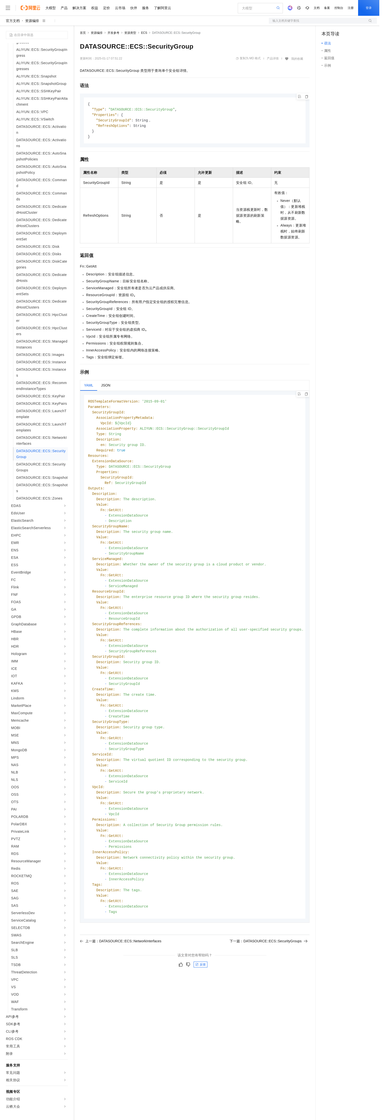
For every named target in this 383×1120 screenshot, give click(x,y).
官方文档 (13, 21)
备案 (327, 8)
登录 (369, 8)
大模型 (50, 8)
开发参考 (113, 33)
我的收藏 (297, 58)
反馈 (200, 989)
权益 (94, 8)
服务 (145, 8)
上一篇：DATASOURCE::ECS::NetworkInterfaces (120, 966)
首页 (83, 33)
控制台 (338, 8)
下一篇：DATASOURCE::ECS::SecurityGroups (269, 966)
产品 (64, 8)
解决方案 (79, 8)
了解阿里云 (162, 8)
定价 (106, 8)
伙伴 (133, 8)
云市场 (120, 8)
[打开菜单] (8, 8)
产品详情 (273, 58)
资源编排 (32, 21)
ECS (144, 33)
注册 (351, 8)
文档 (317, 8)
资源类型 (130, 33)
